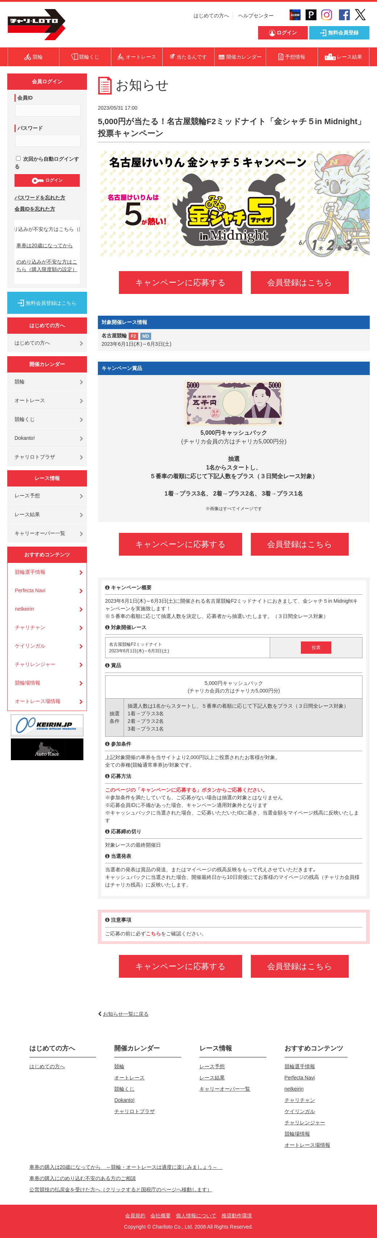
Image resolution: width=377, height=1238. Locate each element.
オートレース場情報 (38, 701)
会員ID (25, 98)
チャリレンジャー (35, 664)
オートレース (29, 400)
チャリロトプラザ (34, 457)
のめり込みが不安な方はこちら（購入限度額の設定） (46, 265)
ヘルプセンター (256, 15)
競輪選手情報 (30, 572)
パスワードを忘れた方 (39, 198)
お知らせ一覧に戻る (126, 1014)
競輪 (19, 381)
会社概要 (160, 1215)
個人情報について (196, 1215)
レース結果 (27, 514)
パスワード (30, 128)
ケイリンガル (30, 646)
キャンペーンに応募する (180, 282)
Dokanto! (24, 438)
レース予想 (27, 495)
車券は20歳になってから (44, 245)
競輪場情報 (27, 683)
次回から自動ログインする (46, 162)
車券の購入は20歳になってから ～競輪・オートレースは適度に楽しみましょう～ (126, 1167)
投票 (316, 647)
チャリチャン (30, 627)
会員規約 (135, 1215)
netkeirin (24, 609)
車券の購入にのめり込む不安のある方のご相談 (82, 1178)
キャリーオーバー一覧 (39, 533)
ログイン (47, 180)
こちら (153, 933)
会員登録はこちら (299, 282)
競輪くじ (24, 419)
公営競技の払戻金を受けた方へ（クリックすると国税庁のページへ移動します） (120, 1189)
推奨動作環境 (236, 1215)
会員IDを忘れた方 (34, 209)
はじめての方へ (211, 15)
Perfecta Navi (30, 590)
